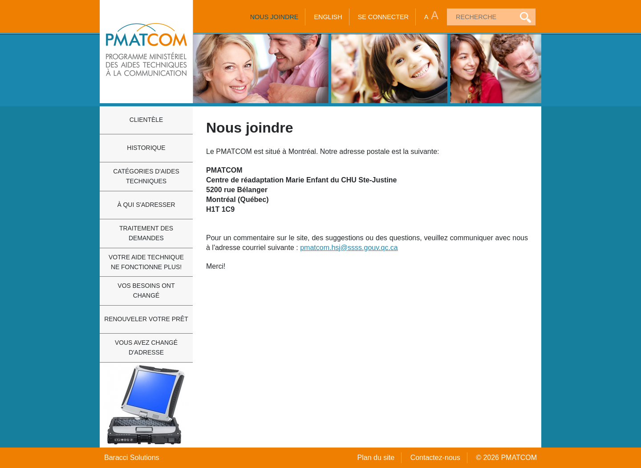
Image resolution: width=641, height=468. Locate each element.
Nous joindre (274, 16)
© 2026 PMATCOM (506, 457)
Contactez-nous (435, 457)
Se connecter (383, 16)
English (328, 16)
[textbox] (480, 16)
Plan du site (376, 457)
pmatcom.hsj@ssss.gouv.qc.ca (349, 247)
